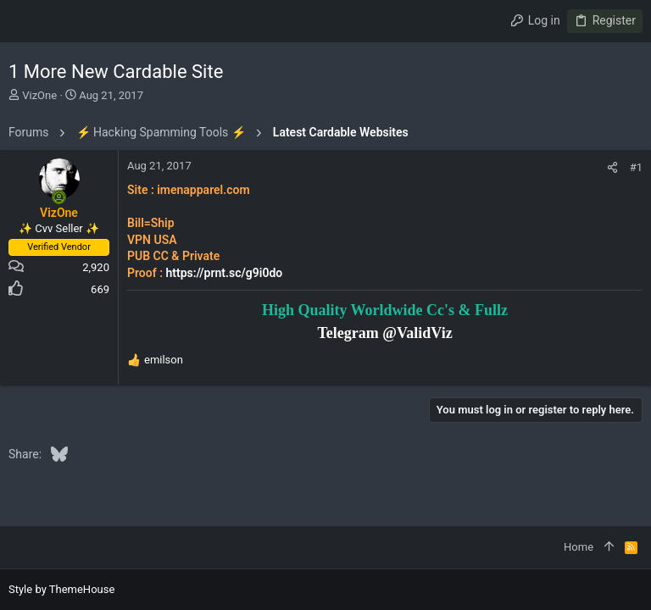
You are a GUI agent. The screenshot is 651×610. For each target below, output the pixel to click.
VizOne (39, 95)
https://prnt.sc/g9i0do (223, 273)
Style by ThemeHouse (61, 589)
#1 (636, 167)
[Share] (612, 167)
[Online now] (59, 197)
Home (578, 547)
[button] (25, 21)
